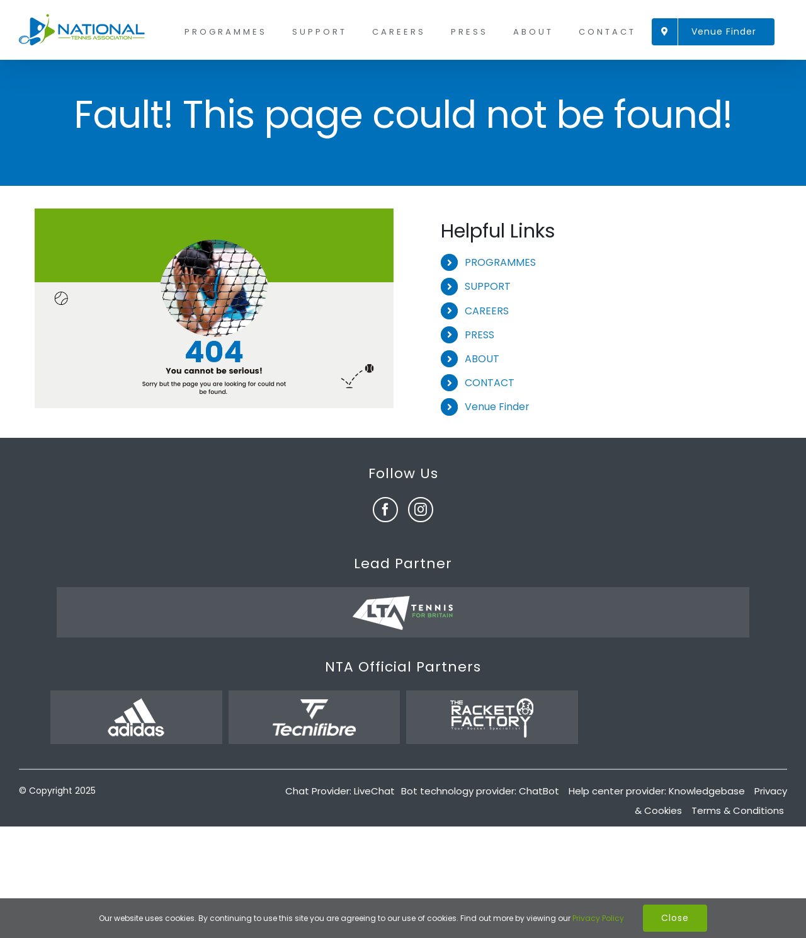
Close (675, 918)
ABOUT (482, 359)
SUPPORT (488, 286)
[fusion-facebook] (385, 509)
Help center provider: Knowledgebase (657, 791)
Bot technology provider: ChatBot (480, 791)
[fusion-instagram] (420, 509)
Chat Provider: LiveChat (340, 791)
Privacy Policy (598, 918)
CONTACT (489, 382)
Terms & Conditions (737, 810)
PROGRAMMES (500, 262)
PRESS (479, 335)
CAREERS (487, 311)
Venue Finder (497, 406)
